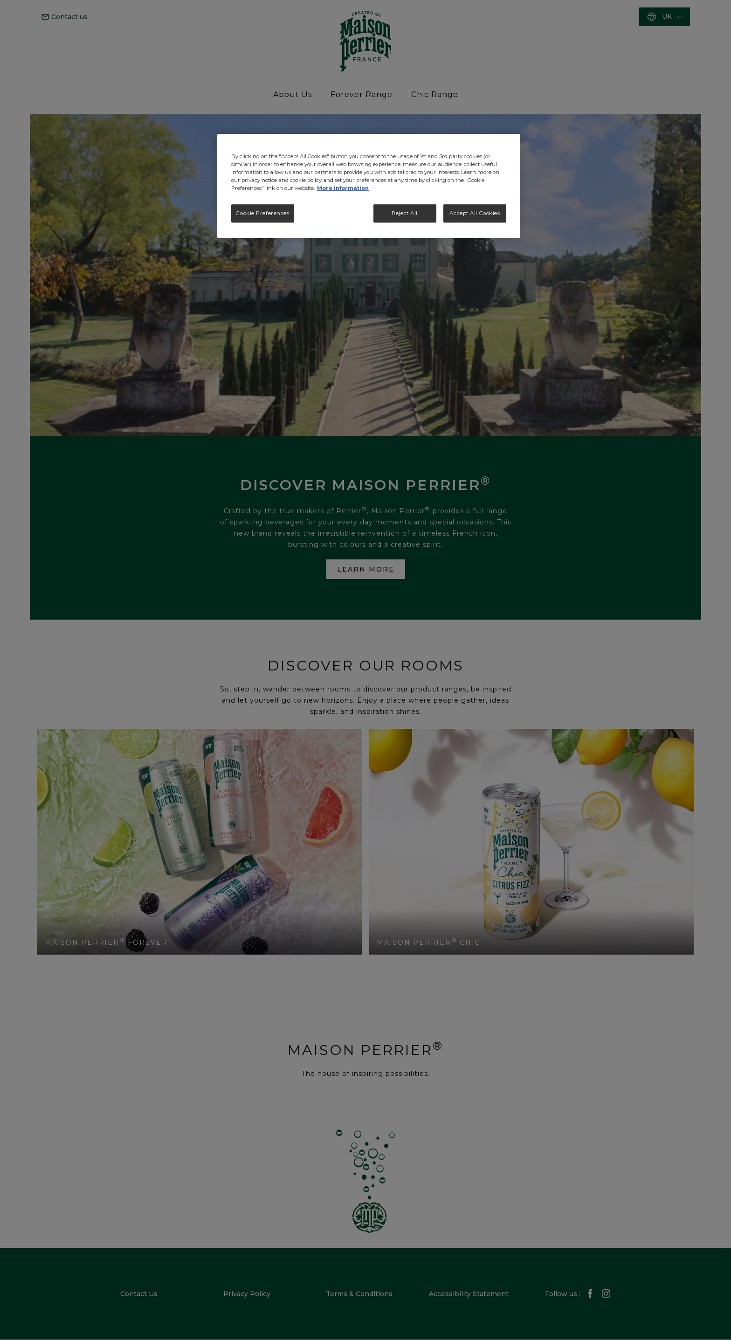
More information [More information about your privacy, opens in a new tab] (343, 188)
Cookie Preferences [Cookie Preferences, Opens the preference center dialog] (262, 213)
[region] (368, 186)
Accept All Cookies (474, 213)
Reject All (405, 213)
